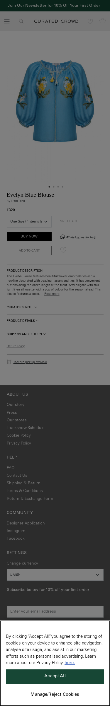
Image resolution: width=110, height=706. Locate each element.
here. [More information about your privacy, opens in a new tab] (70, 663)
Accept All (55, 676)
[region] (55, 663)
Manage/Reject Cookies (55, 695)
